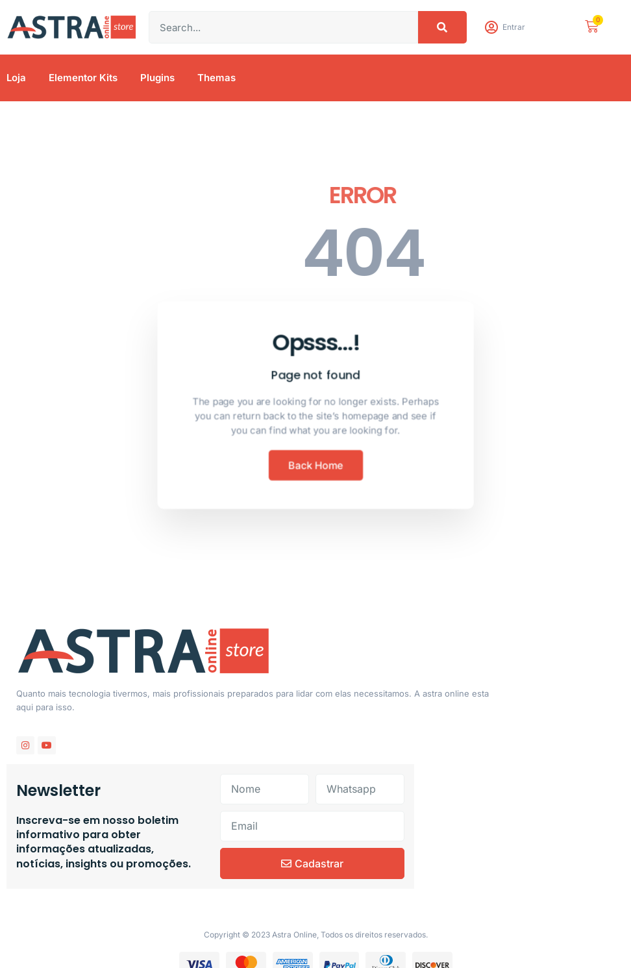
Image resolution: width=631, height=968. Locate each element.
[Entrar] (491, 27)
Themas (216, 77)
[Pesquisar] (442, 27)
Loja (16, 77)
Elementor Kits (83, 77)
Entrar (513, 27)
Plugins (157, 77)
